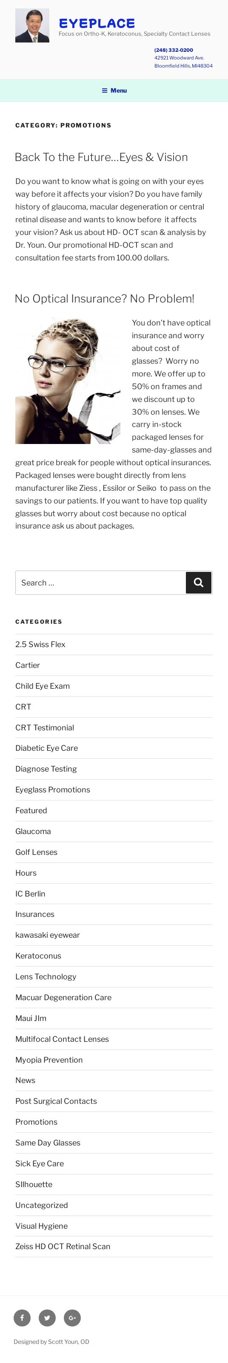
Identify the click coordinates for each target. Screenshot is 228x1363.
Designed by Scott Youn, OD (51, 1341)
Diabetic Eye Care (46, 748)
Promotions (36, 1121)
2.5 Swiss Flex (40, 644)
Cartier (27, 665)
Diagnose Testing (46, 768)
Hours (26, 872)
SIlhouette (33, 1184)
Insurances (34, 914)
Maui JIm (30, 1018)
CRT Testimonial (44, 727)
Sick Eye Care (39, 1163)
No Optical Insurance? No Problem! (104, 298)
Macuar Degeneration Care (63, 997)
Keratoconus (38, 955)
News (25, 1080)
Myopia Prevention (49, 1059)
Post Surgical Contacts (56, 1101)
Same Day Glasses (47, 1142)
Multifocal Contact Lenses (62, 1039)
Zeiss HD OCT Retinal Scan (63, 1246)
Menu (114, 90)
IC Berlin (30, 893)
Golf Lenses (36, 852)
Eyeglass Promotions (52, 789)
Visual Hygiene (41, 1226)
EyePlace (97, 22)
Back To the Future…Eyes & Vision (101, 157)
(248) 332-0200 (173, 50)
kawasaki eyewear (47, 934)
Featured (31, 810)
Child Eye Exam (42, 686)
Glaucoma (33, 831)
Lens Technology (46, 976)
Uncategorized (41, 1205)
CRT (23, 706)
